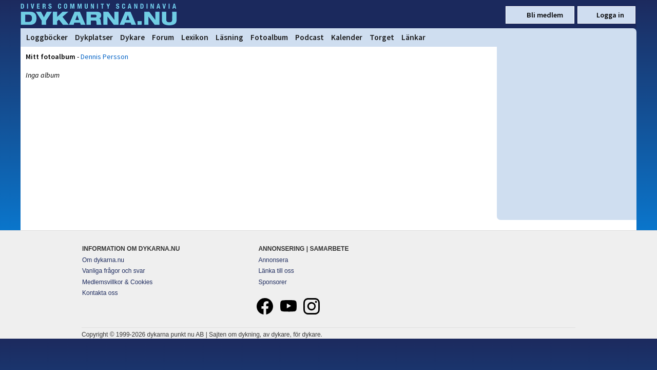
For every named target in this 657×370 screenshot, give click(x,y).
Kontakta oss (100, 293)
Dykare (132, 37)
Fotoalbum (269, 37)
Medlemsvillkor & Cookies (117, 282)
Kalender (346, 37)
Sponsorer (272, 282)
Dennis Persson (104, 56)
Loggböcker (47, 37)
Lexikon (194, 37)
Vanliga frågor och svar (113, 270)
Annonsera (273, 260)
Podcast (309, 37)
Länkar (413, 37)
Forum (163, 37)
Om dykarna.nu (103, 260)
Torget (382, 37)
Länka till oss (276, 270)
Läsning (229, 37)
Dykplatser (94, 37)
